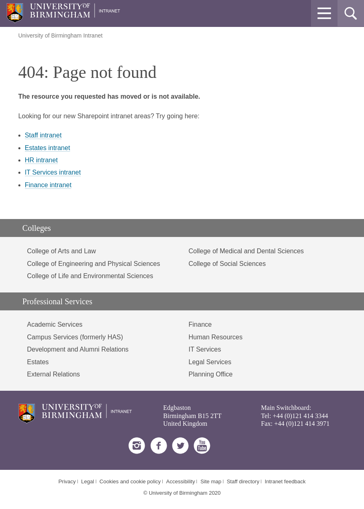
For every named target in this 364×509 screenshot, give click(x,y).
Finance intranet (48, 184)
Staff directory (243, 481)
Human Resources (216, 337)
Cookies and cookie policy (130, 481)
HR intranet (41, 160)
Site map (211, 481)
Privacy (67, 481)
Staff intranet (43, 135)
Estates (38, 362)
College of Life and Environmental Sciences (90, 275)
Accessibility (180, 481)
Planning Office (211, 374)
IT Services (205, 349)
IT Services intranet (53, 172)
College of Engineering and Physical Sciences (93, 263)
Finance (200, 324)
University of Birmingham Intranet (60, 35)
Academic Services (54, 324)
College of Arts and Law (61, 251)
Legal (87, 481)
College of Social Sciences (227, 263)
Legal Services (210, 362)
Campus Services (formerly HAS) (75, 337)
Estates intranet (47, 147)
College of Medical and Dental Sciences (246, 251)
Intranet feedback (285, 481)
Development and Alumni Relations (77, 349)
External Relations (53, 374)
